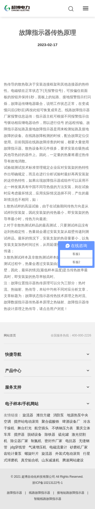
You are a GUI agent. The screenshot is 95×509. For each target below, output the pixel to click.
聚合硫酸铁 (50, 421)
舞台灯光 (24, 428)
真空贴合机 (30, 460)
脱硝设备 (34, 434)
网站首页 (10, 335)
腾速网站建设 (73, 460)
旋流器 (28, 415)
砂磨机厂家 (79, 447)
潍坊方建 (43, 415)
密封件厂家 (53, 441)
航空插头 (41, 428)
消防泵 (58, 415)
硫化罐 (63, 434)
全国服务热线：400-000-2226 (71, 335)
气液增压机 (37, 447)
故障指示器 (14, 492)
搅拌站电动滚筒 (26, 421)
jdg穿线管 (18, 447)
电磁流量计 (58, 447)
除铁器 (50, 434)
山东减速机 (50, 460)
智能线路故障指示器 (47, 499)
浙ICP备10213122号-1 (47, 483)
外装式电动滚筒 (67, 453)
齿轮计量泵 (13, 453)
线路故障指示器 (39, 492)
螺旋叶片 (32, 453)
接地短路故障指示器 (70, 492)
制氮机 (36, 441)
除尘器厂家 (19, 441)
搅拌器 (19, 434)
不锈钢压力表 (62, 428)
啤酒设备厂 (71, 421)
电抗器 (70, 441)
